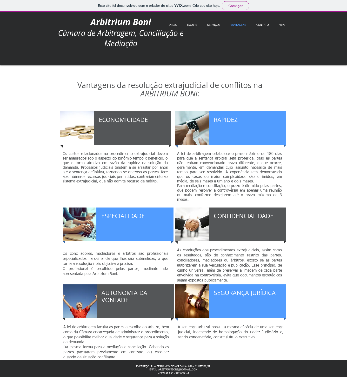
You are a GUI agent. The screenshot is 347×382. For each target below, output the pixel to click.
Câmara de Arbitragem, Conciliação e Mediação (121, 38)
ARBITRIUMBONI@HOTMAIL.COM (177, 369)
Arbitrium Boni (121, 22)
